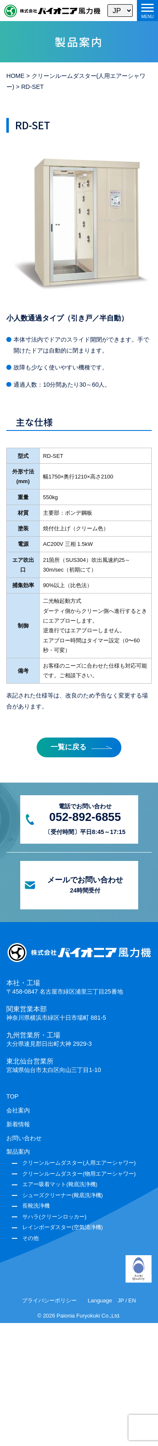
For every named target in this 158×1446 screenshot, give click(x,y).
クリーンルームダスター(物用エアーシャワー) (79, 1174)
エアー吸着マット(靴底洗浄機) (59, 1184)
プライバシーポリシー (49, 1300)
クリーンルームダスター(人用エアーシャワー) (79, 1163)
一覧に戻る (68, 747)
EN (132, 1300)
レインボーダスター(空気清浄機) (62, 1227)
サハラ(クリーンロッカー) (54, 1216)
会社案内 (18, 1110)
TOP (12, 1096)
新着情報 (18, 1124)
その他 (30, 1238)
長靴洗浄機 (36, 1206)
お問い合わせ (24, 1138)
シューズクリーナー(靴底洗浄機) (62, 1195)
